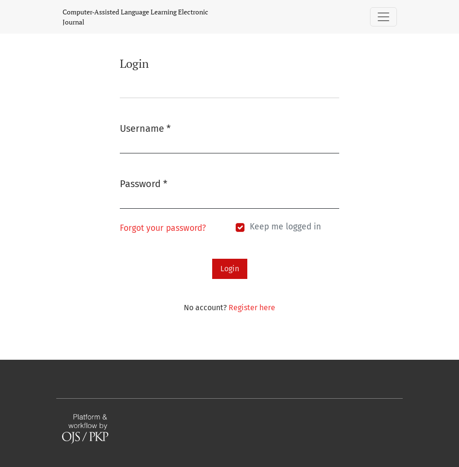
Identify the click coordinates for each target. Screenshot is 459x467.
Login (229, 268)
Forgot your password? (163, 228)
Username (145, 127)
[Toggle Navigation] (383, 16)
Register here (252, 307)
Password (143, 183)
